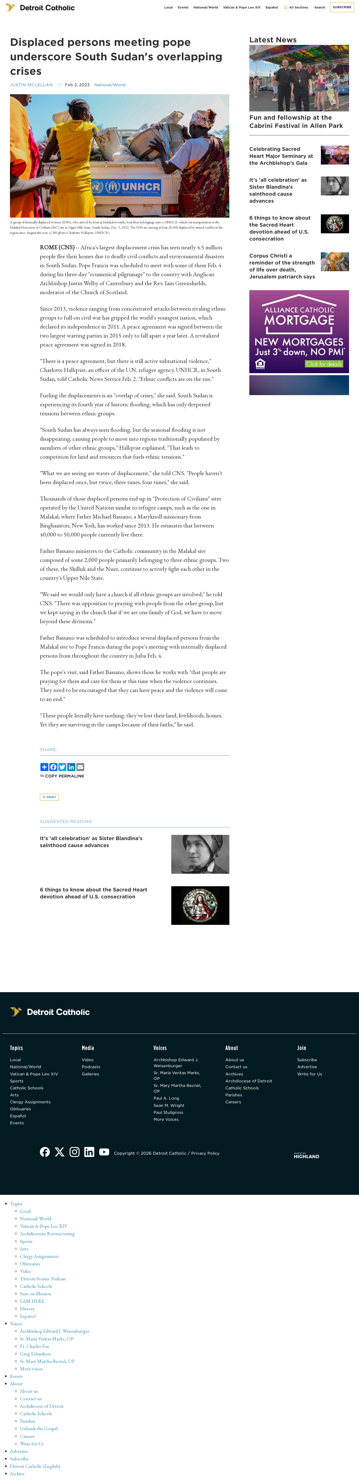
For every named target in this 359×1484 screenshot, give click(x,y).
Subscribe (342, 7)
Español (272, 7)
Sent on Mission (35, 1296)
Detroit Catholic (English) (35, 1468)
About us (234, 1060)
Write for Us (310, 1074)
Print (49, 797)
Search (319, 7)
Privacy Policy (207, 1156)
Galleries (91, 1074)
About (16, 1385)
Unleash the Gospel (39, 1430)
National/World (205, 7)
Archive (18, 1475)
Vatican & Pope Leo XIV (242, 7)
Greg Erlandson (35, 1355)
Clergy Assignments (30, 1103)
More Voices (167, 1121)
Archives (234, 1074)
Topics (16, 1206)
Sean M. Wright (170, 1107)
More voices (31, 1370)
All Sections (295, 7)
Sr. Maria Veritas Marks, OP (178, 1076)
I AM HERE (32, 1303)
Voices (16, 1325)
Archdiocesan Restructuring (48, 1236)
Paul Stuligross (169, 1114)
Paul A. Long (167, 1100)
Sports (17, 1082)
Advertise (307, 1067)
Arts (14, 1096)
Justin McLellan (32, 85)
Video (88, 1060)
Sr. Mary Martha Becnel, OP (178, 1089)
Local (168, 7)
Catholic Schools (27, 1089)
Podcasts (91, 1067)
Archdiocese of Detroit (249, 1082)
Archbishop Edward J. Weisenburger (176, 1063)
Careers (233, 1103)
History (27, 1311)
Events (183, 7)
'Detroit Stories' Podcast (43, 1281)
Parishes (234, 1096)
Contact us (236, 1067)
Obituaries (21, 1111)
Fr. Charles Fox (34, 1348)
